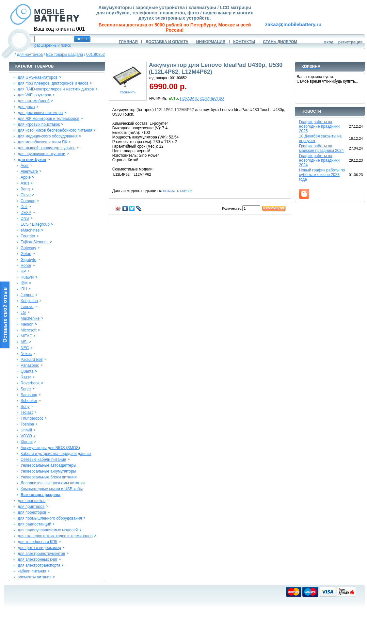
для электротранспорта (39, 565)
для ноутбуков (30, 54)
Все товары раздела (64, 54)
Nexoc (26, 353)
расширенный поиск (52, 45)
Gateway (28, 248)
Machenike (30, 318)
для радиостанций (34, 524)
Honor (26, 265)
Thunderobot (32, 418)
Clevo (26, 195)
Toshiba (27, 424)
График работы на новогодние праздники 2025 (319, 126)
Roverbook (30, 383)
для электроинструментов (41, 553)
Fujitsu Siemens (34, 242)
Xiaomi (27, 442)
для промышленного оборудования (50, 518)
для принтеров (31, 506)
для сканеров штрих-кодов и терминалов (55, 536)
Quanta (27, 371)
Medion (27, 324)
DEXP (26, 212)
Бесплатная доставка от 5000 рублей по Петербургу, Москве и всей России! (175, 27)
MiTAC (26, 336)
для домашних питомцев (40, 112)
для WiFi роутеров (34, 95)
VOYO (26, 436)
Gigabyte (28, 259)
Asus (25, 183)
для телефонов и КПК (37, 542)
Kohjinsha (29, 300)
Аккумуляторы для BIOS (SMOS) (50, 447)
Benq (25, 189)
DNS (25, 218)
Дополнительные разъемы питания (53, 483)
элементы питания (35, 577)
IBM (24, 283)
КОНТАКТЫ (244, 42)
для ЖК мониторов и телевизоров (48, 118)
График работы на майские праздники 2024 (321, 148)
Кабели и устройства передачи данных (56, 453)
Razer (26, 377)
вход (329, 42)
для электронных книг (37, 559)
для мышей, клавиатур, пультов (46, 148)
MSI (24, 342)
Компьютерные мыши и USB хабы (52, 489)
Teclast (27, 412)
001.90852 (95, 54)
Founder (28, 236)
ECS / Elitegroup (35, 224)
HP (23, 271)
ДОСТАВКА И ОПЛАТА (167, 42)
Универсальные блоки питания (49, 477)
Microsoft (29, 330)
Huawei (27, 277)
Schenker (29, 400)
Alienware (29, 171)
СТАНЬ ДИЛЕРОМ (280, 42)
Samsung (29, 395)
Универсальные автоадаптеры (48, 465)
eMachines (30, 230)
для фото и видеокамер (39, 547)
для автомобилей (34, 101)
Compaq (28, 201)
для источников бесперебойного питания (55, 130)
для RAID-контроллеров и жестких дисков (56, 89)
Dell (24, 206)
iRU (24, 289)
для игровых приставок (39, 124)
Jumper (27, 295)
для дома (26, 107)
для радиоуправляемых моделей (48, 530)
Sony (25, 406)
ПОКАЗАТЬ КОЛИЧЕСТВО (202, 98)
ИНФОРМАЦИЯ (210, 42)
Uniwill (26, 430)
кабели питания (32, 571)
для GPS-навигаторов (37, 77)
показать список (177, 190)
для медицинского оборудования (47, 136)
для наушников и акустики (41, 154)
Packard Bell (31, 359)
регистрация (350, 42)
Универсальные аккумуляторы (48, 471)
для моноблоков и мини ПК (42, 142)
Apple (26, 177)
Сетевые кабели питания (43, 459)
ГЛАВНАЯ (128, 42)
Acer (25, 165)
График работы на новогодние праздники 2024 (319, 160)
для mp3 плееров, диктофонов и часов (53, 83)
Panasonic (30, 365)
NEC (25, 348)
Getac (26, 253)
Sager (26, 389)
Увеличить (127, 91)
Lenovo (27, 306)
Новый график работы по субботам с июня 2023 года (322, 175)
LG (23, 312)
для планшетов (31, 500)
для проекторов (32, 512)
